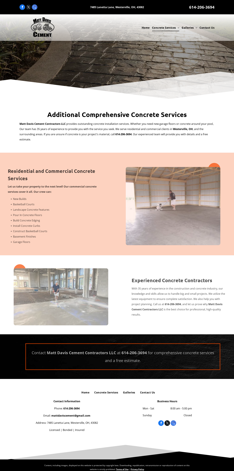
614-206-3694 (201, 7)
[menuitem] (144, 27)
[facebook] (22, 7)
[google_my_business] (34, 7)
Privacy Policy (137, 469)
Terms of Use (122, 469)
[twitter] (28, 7)
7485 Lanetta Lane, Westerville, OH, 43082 (117, 7)
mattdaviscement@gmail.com (70, 415)
